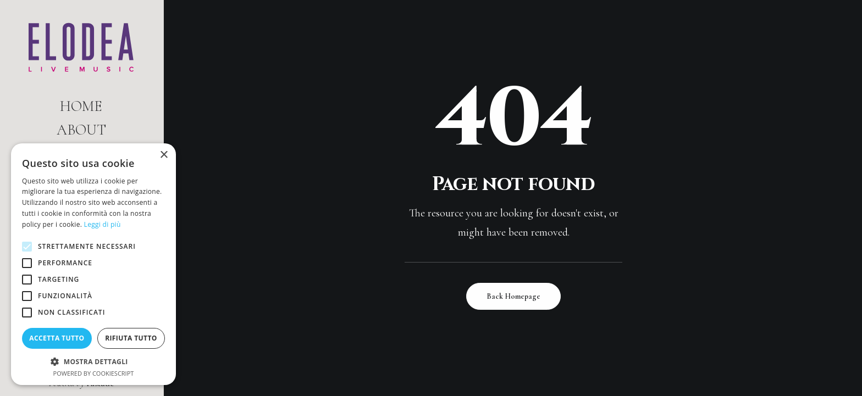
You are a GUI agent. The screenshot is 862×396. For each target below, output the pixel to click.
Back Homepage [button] (513, 296)
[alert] (93, 264)
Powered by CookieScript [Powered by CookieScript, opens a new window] (93, 373)
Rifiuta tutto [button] (131, 338)
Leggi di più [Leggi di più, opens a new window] (102, 224)
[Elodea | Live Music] (81, 47)
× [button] (163, 155)
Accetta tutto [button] (56, 338)
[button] (93, 361)
